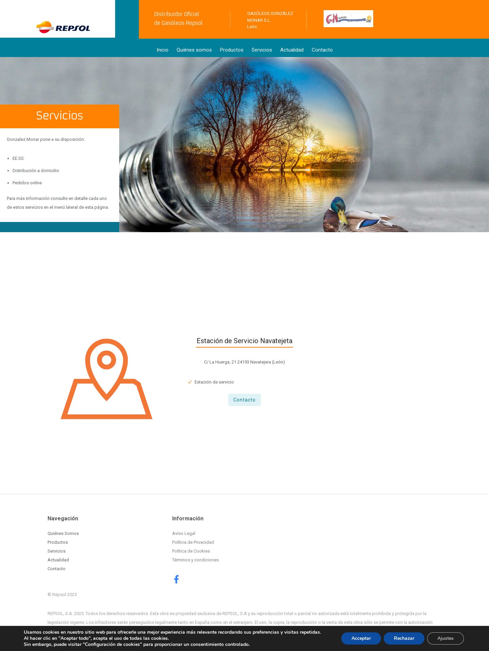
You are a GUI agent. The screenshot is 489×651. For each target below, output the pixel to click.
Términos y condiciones (195, 559)
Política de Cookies (191, 551)
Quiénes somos (194, 50)
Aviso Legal (183, 533)
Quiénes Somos (63, 533)
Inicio (162, 50)
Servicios (262, 50)
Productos (231, 50)
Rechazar (404, 638)
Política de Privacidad (193, 542)
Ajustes (445, 638)
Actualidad (292, 50)
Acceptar (361, 638)
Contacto (322, 50)
